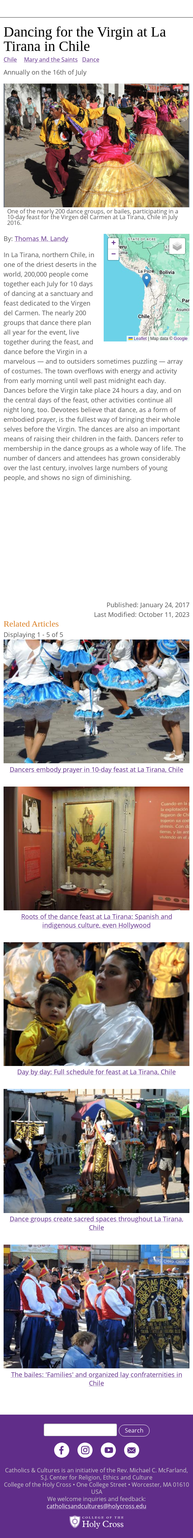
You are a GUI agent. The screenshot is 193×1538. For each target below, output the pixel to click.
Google (181, 338)
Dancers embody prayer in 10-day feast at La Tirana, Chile (96, 769)
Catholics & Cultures (37, 8)
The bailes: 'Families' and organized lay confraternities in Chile (96, 1378)
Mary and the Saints (51, 59)
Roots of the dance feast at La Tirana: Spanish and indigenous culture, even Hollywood (96, 920)
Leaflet (137, 338)
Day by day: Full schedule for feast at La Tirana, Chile (96, 1071)
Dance (90, 59)
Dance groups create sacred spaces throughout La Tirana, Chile (96, 1223)
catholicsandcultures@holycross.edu (96, 1506)
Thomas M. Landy (41, 238)
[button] (146, 280)
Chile (10, 59)
